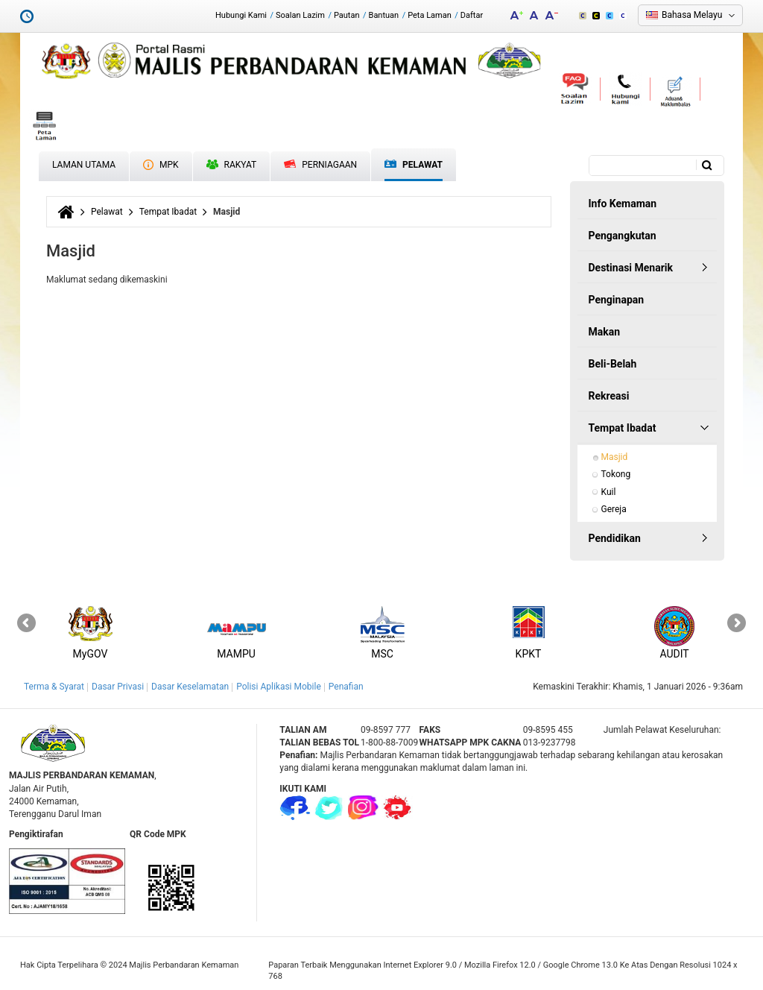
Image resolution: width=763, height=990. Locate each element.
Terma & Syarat (54, 686)
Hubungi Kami (241, 15)
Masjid (614, 457)
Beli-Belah (613, 364)
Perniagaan (320, 165)
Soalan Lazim (300, 15)
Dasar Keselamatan (190, 686)
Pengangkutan (622, 236)
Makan (605, 332)
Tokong (616, 474)
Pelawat (413, 165)
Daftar (471, 15)
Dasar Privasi (118, 686)
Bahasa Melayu (692, 15)
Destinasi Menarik (631, 268)
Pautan (347, 15)
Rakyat (231, 165)
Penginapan (617, 300)
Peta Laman (430, 15)
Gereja (614, 509)
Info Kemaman (623, 203)
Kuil (608, 492)
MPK (161, 165)
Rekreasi (609, 396)
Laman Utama (83, 165)
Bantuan (384, 15)
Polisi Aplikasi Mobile (278, 686)
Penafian (346, 686)
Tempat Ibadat (168, 211)
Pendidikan (615, 538)
